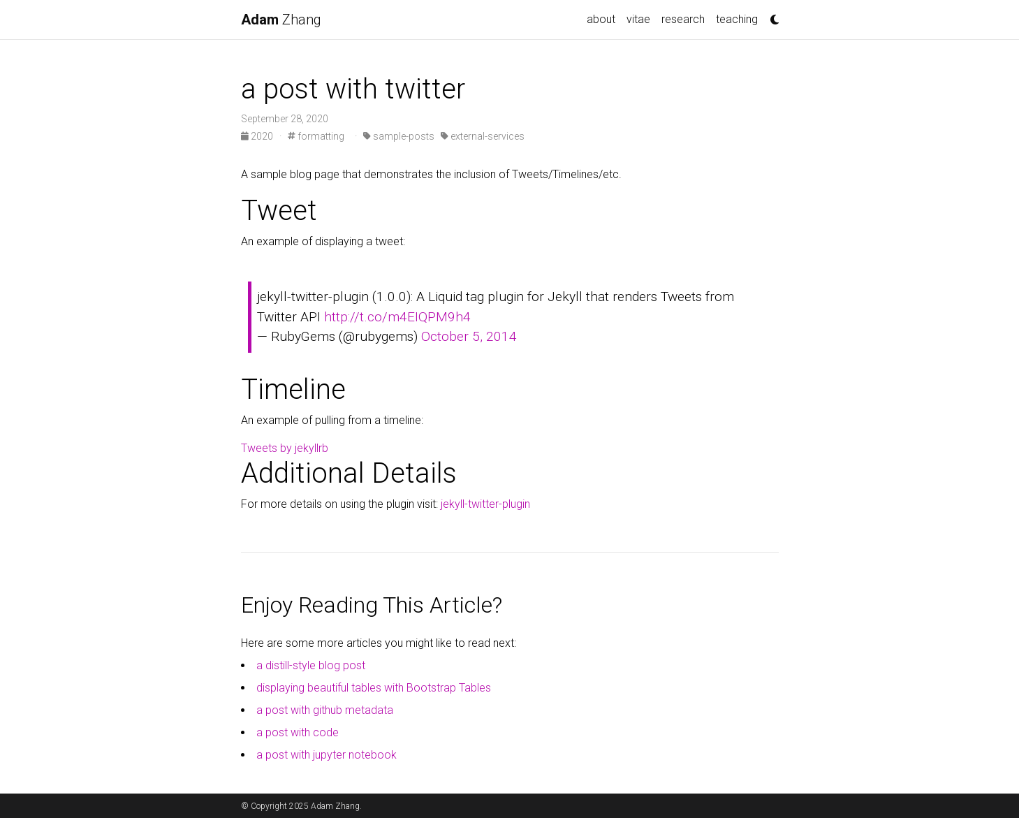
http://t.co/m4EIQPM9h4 (397, 317)
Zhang (281, 19)
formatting (316, 136)
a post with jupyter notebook (326, 754)
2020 (258, 136)
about (601, 19)
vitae (638, 19)
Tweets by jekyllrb (284, 448)
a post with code (297, 732)
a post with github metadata (324, 710)
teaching (737, 19)
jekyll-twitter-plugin (485, 504)
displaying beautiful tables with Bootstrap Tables (373, 687)
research (683, 19)
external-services (483, 136)
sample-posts (398, 136)
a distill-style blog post (310, 665)
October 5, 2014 (469, 336)
